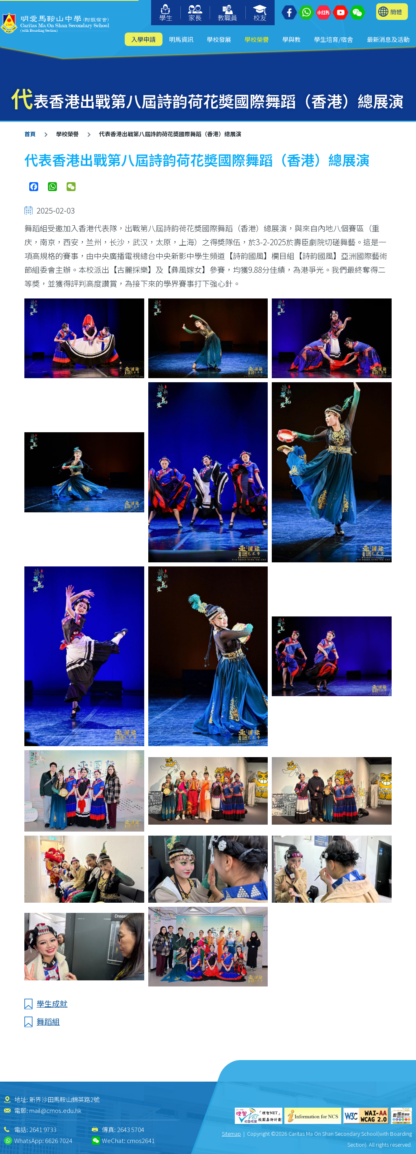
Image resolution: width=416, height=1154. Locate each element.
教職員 (227, 13)
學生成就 (52, 1003)
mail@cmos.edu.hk (55, 1110)
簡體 (396, 11)
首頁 (30, 134)
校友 (260, 13)
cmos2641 (141, 1140)
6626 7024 (58, 1140)
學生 (165, 13)
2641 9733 (42, 1129)
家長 (195, 13)
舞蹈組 (48, 1021)
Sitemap (231, 1133)
